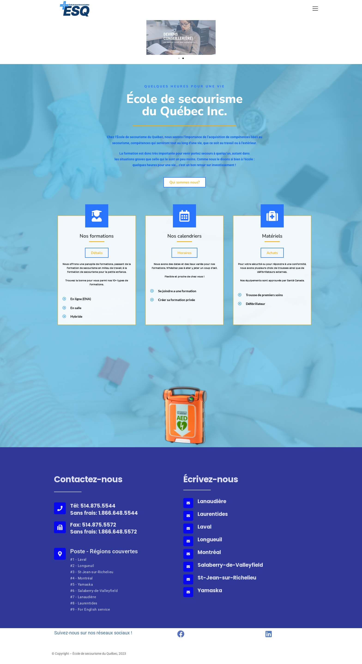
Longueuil (210, 546)
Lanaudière (212, 508)
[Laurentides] (188, 523)
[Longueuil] (188, 548)
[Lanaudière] (188, 510)
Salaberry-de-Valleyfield (230, 572)
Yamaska (210, 597)
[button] (179, 58)
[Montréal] (188, 561)
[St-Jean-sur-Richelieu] (188, 586)
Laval (204, 533)
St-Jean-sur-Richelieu (227, 584)
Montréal (209, 559)
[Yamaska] (188, 599)
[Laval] (188, 535)
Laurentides (213, 521)
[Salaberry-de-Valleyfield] (188, 574)
